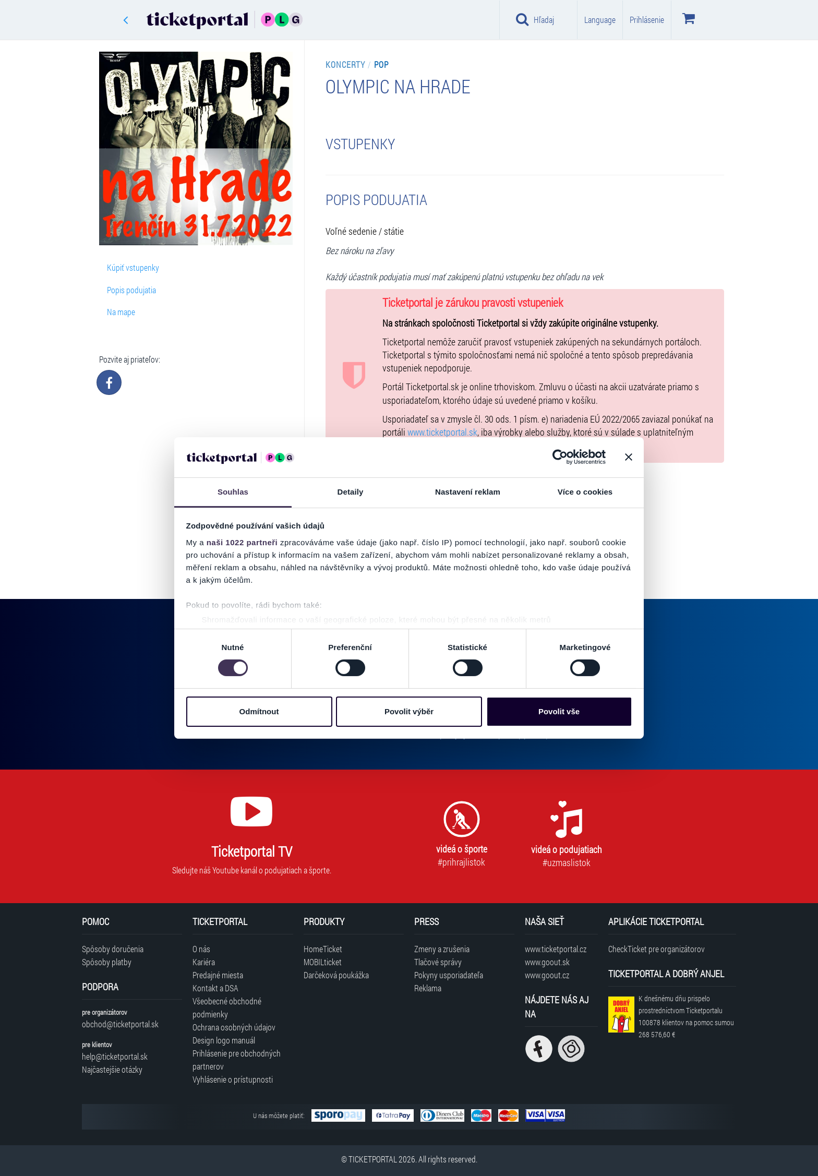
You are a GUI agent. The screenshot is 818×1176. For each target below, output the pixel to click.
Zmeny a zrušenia (442, 948)
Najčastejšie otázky (112, 1069)
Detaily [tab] (351, 491)
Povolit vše (559, 711)
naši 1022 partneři (242, 542)
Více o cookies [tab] (585, 491)
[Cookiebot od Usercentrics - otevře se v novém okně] (560, 457)
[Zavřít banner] (628, 457)
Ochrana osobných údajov (234, 1027)
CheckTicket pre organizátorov (656, 948)
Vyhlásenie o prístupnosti (233, 1079)
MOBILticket (323, 961)
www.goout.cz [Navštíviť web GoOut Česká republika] (547, 974)
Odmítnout (259, 711)
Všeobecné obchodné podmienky (227, 1007)
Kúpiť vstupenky (133, 267)
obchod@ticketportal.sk (120, 1023)
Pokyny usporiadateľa (448, 974)
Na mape (121, 311)
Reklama (427, 987)
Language (600, 19)
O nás (201, 948)
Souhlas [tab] (233, 491)
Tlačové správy (438, 961)
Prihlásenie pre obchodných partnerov (237, 1060)
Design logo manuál (224, 1040)
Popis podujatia (131, 289)
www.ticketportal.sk (442, 432)
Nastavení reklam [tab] (467, 491)
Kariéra (204, 961)
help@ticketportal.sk (115, 1056)
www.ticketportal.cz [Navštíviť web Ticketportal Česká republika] (555, 948)
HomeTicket (323, 948)
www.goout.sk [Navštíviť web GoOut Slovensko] (547, 961)
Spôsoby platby (106, 961)
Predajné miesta (218, 974)
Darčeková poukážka (336, 974)
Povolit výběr (409, 711)
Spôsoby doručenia (112, 948)
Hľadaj (535, 19)
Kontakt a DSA (215, 987)
